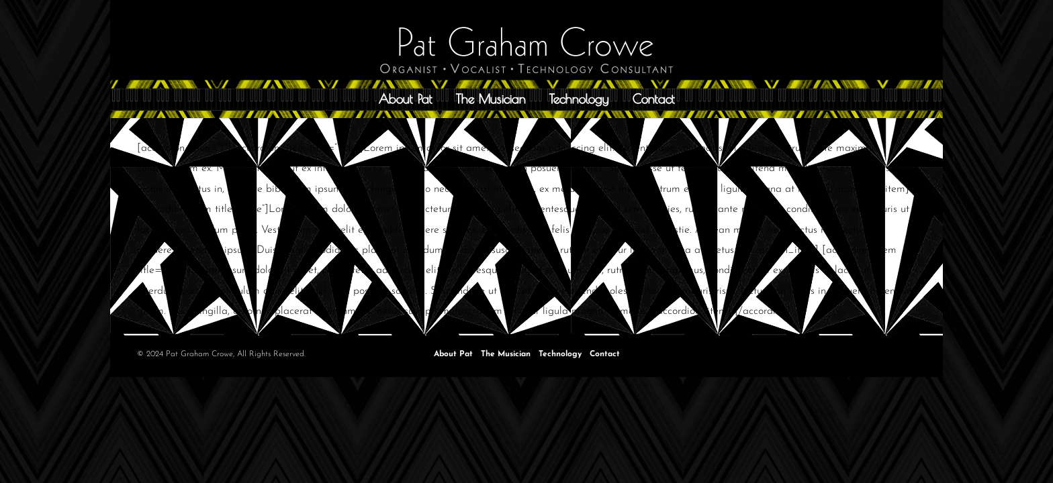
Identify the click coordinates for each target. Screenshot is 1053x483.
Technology (579, 99)
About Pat (405, 99)
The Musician (491, 99)
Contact (654, 99)
